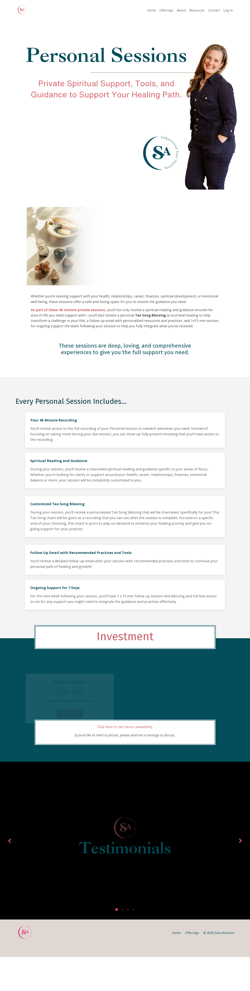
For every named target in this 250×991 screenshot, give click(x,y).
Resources (197, 10)
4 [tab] (133, 943)
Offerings (166, 10)
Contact (214, 10)
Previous (9, 862)
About (181, 10)
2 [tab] (122, 943)
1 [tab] (116, 943)
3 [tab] (128, 943)
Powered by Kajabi (223, 982)
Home (151, 10)
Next (240, 862)
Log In (228, 10)
